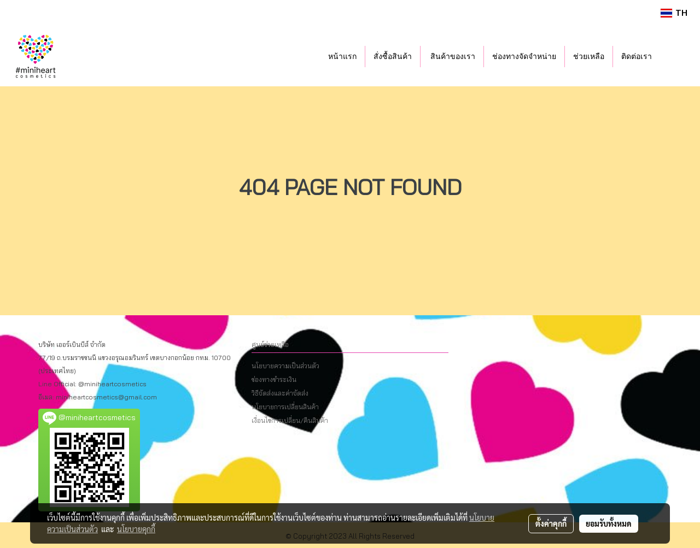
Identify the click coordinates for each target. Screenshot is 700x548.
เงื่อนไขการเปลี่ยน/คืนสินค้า (290, 420)
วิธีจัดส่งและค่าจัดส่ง (280, 393)
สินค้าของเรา (452, 56)
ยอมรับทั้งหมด (609, 523)
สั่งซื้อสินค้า (393, 56)
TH (674, 13)
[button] (676, 56)
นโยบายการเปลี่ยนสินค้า (285, 407)
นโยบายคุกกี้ (136, 529)
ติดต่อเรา (636, 56)
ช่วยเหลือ (588, 56)
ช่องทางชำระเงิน (274, 379)
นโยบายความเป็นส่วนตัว (285, 366)
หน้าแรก (342, 56)
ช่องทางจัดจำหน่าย (524, 56)
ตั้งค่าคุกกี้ (551, 523)
